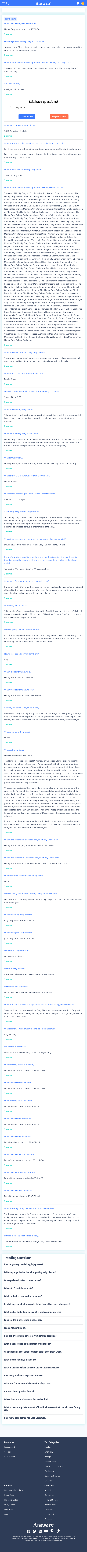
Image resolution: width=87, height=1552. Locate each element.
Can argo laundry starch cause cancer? (22, 1280)
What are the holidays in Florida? (20, 1359)
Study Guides (9, 1505)
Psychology (49, 1471)
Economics (49, 1481)
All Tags (7, 1452)
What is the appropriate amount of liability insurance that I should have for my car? (42, 1408)
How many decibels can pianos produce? (23, 1375)
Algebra (48, 1447)
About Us (48, 1490)
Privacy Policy (50, 1505)
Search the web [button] (27, 117)
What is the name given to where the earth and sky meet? (31, 1367)
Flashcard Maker (11, 1500)
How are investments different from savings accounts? (30, 1335)
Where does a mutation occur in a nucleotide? (26, 1399)
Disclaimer (49, 1509)
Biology (48, 1457)
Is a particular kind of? (15, 1328)
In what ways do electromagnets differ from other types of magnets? (37, 1304)
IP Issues (48, 1519)
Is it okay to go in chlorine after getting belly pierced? (30, 1272)
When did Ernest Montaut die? (18, 1288)
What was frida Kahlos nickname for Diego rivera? (28, 1383)
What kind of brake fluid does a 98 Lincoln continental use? (32, 1312)
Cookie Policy (50, 1514)
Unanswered (9, 1457)
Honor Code (9, 1495)
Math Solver (9, 1509)
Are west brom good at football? (20, 1391)
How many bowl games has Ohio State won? (25, 1417)
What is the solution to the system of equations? (27, 1343)
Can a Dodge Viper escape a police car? (23, 1320)
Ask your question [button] (59, 117)
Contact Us (49, 1495)
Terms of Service (51, 1500)
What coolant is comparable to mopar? (23, 1296)
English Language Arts (54, 1466)
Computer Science (52, 1476)
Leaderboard (9, 1447)
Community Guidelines (13, 1490)
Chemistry (49, 1452)
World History (50, 1461)
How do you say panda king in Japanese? (23, 1264)
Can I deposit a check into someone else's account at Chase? (33, 1351)
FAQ (6, 1514)
